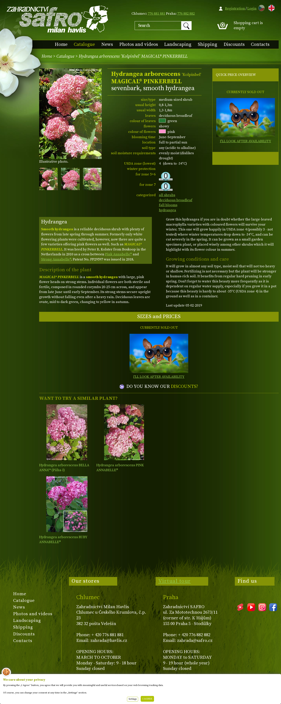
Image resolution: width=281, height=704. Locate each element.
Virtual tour (174, 581)
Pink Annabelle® (118, 254)
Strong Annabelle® (56, 259)
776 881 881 (156, 13)
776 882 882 (186, 13)
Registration (235, 8)
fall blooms (168, 205)
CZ (260, 7)
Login (252, 8)
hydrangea (167, 210)
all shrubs (167, 195)
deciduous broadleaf (175, 200)
